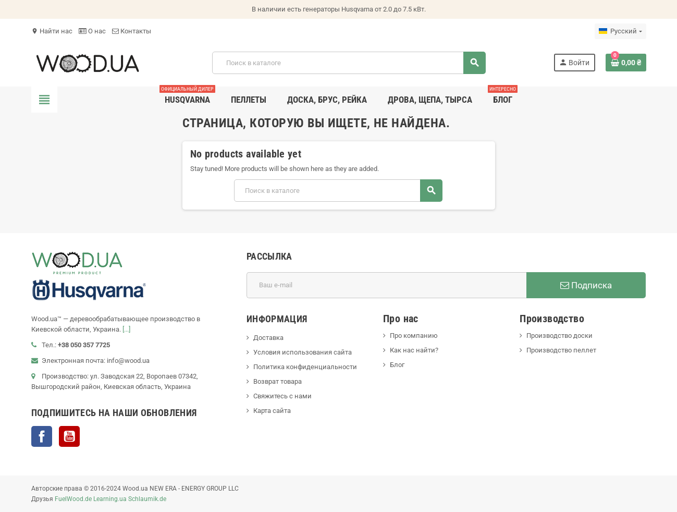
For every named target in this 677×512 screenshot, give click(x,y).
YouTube (69, 436)
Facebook (41, 436)
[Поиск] (348, 63)
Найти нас (51, 31)
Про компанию (414, 335)
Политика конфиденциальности (305, 367)
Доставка (268, 338)
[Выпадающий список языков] (620, 31)
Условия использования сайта (302, 352)
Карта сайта (272, 411)
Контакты (131, 31)
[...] (126, 329)
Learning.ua (110, 499)
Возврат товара (277, 381)
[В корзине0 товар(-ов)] (626, 62)
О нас (92, 31)
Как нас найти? (414, 350)
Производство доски (559, 335)
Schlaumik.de (147, 499)
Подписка (586, 285)
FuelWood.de (73, 499)
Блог (397, 365)
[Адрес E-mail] (386, 285)
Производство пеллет (561, 350)
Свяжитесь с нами (282, 396)
